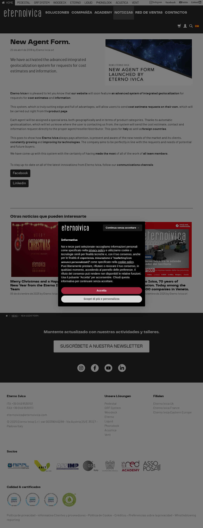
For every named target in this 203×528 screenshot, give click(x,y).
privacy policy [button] (97, 250)
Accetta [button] (101, 290)
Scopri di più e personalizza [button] (101, 298)
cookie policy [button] (125, 262)
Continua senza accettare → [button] (122, 227)
